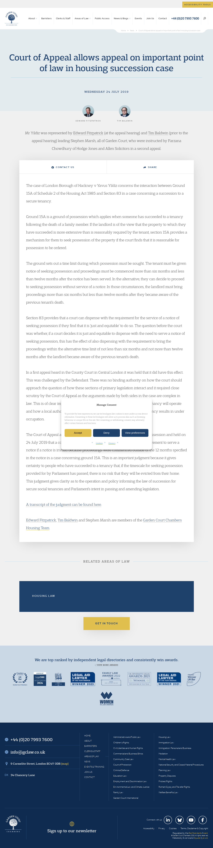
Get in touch (106, 623)
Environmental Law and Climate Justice (131, 787)
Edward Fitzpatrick (88, 133)
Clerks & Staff (63, 18)
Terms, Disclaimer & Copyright (194, 828)
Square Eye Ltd (201, 838)
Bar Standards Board (198, 833)
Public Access (102, 18)
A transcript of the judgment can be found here (63, 504)
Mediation (163, 753)
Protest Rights (165, 781)
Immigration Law (166, 742)
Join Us (150, 18)
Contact (162, 18)
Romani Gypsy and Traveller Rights (174, 787)
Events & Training (94, 766)
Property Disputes (167, 775)
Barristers (46, 18)
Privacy (111, 443)
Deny (106, 432)
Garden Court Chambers (11, 18)
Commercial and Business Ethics (128, 753)
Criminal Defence (121, 770)
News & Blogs (121, 18)
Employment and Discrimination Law (130, 781)
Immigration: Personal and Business (175, 748)
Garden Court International (125, 798)
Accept (78, 432)
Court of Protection (122, 764)
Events (138, 18)
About (31, 18)
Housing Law (43, 596)
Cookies (99, 443)
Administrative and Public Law (127, 737)
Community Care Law (123, 759)
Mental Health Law (167, 759)
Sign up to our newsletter (71, 830)
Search (204, 18)
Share (150, 167)
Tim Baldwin (158, 133)
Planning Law (165, 770)
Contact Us (62, 167)
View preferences (135, 432)
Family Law (118, 792)
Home (87, 735)
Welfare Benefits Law (168, 792)
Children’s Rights (121, 742)
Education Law (120, 775)
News (87, 761)
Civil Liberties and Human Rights (128, 748)
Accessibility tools (197, 4)
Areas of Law (81, 18)
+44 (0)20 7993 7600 (185, 18)
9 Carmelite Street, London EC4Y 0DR (40, 763)
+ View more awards (106, 665)
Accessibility (148, 828)
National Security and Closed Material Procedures (181, 764)
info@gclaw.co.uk (28, 752)
